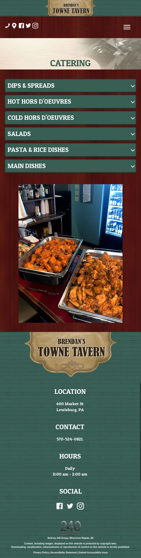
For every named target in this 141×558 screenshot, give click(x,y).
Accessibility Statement (64, 552)
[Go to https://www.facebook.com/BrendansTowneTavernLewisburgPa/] (21, 26)
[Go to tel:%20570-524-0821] (7, 26)
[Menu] (127, 27)
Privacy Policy (41, 552)
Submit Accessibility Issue (93, 552)
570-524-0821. (70, 439)
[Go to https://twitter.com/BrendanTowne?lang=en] (28, 26)
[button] (70, 86)
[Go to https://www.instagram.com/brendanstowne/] (34, 26)
